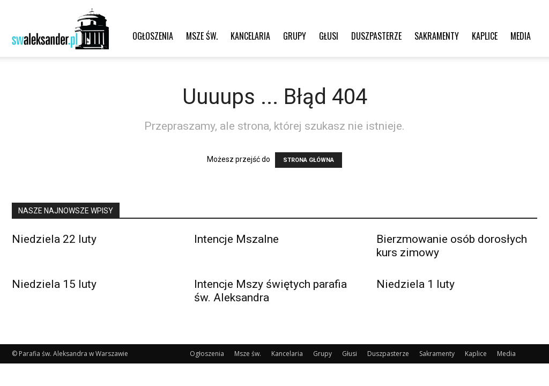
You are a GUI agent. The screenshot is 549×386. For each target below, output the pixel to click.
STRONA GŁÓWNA (308, 160)
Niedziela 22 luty (54, 239)
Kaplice (485, 35)
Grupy (294, 35)
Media (520, 35)
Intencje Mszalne (236, 239)
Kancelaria (250, 35)
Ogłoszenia (152, 35)
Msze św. (202, 35)
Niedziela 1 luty (415, 284)
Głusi (328, 35)
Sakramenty (436, 35)
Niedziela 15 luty (54, 284)
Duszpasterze (376, 35)
